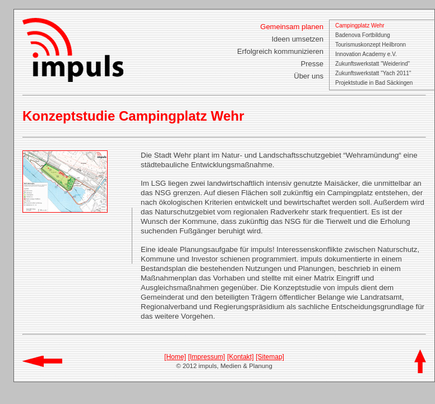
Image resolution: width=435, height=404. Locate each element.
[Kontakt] (240, 357)
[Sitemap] (270, 357)
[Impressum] (206, 357)
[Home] (175, 357)
